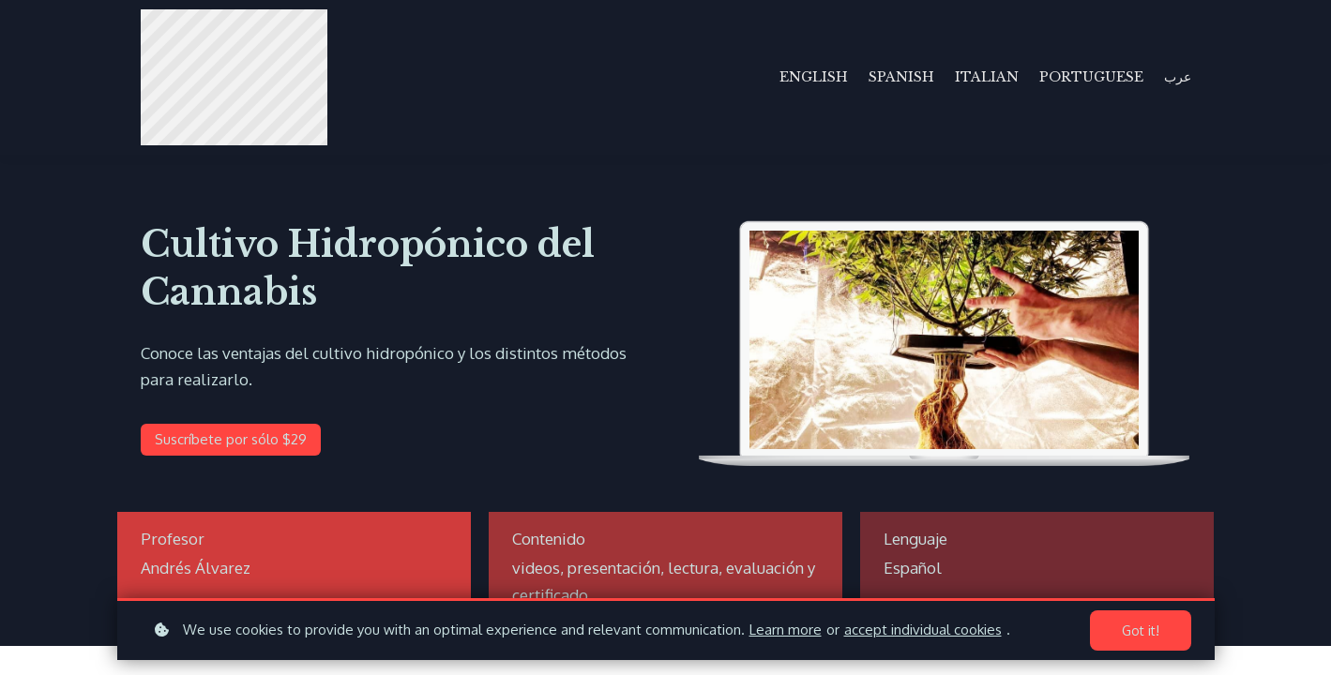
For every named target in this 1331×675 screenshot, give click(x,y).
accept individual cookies (923, 629)
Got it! (1140, 630)
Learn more (785, 629)
